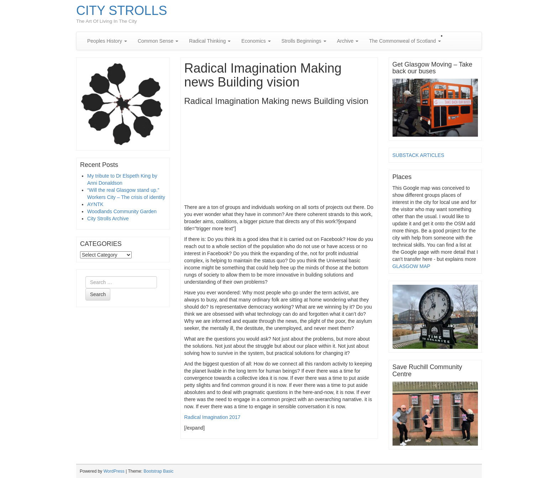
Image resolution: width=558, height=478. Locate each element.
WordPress (114, 471)
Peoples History (107, 41)
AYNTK (95, 204)
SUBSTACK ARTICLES (418, 155)
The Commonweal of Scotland (405, 41)
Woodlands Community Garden (122, 211)
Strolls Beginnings (303, 41)
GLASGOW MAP (412, 266)
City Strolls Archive (108, 218)
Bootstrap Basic (158, 471)
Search (98, 294)
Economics (255, 41)
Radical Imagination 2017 (212, 417)
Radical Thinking (210, 41)
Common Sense (158, 41)
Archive (348, 41)
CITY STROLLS (121, 10)
